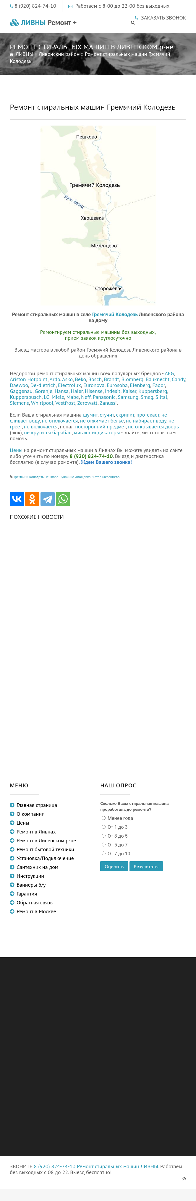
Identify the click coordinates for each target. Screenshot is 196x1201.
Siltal (161, 397)
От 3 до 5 (116, 836)
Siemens (19, 402)
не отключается (60, 420)
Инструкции (30, 875)
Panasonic (104, 397)
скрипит (125, 414)
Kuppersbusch (25, 397)
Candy (178, 379)
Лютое (96, 476)
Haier (77, 391)
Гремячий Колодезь (115, 314)
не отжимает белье (102, 420)
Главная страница (37, 805)
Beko (80, 379)
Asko (67, 379)
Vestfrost (65, 402)
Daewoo (19, 385)
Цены (16, 450)
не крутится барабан (48, 432)
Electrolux (69, 385)
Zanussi (108, 402)
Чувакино (66, 476)
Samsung (128, 397)
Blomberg (133, 379)
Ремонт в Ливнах (36, 831)
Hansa (62, 391)
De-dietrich (43, 385)
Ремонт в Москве (36, 911)
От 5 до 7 (116, 845)
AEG (169, 373)
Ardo (55, 379)
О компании (31, 813)
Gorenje (44, 391)
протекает (148, 414)
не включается (41, 426)
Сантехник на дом (37, 867)
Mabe (73, 397)
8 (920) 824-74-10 (35, 5)
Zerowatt (87, 402)
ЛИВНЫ (43, 22)
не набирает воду (146, 420)
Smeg (147, 397)
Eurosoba (117, 385)
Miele (57, 397)
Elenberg (140, 385)
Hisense (94, 391)
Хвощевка (83, 476)
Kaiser (129, 391)
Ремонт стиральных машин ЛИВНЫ (117, 1166)
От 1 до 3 (116, 827)
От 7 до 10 (118, 854)
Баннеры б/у (31, 884)
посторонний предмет (100, 426)
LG (46, 397)
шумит (90, 414)
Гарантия (27, 893)
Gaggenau (21, 391)
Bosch (95, 379)
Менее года (119, 818)
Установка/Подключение (45, 858)
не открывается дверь (153, 426)
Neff (85, 397)
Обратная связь (35, 902)
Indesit (113, 391)
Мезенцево (111, 476)
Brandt (111, 379)
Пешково (51, 476)
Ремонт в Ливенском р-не (46, 840)
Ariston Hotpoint (29, 379)
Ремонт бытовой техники (45, 849)
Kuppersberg (152, 391)
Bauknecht (158, 379)
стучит (107, 414)
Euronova (93, 385)
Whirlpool (42, 402)
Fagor (158, 385)
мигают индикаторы (97, 432)
